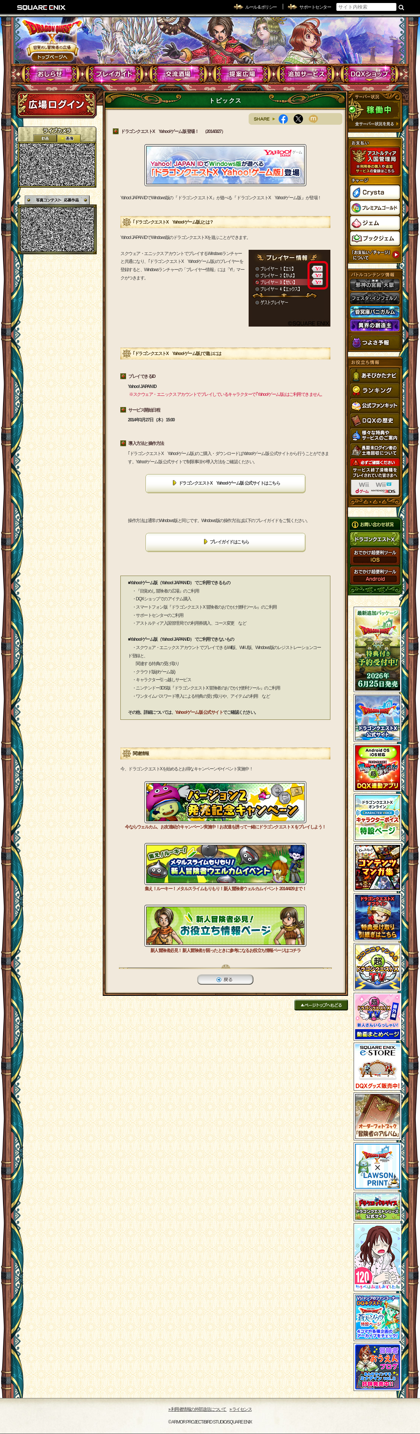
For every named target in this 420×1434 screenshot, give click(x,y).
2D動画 (45, 138)
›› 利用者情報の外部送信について (197, 1409)
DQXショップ (369, 74)
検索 (401, 7)
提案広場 (242, 74)
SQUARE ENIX (41, 7)
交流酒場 (178, 74)
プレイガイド (114, 74)
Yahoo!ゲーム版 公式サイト (199, 712)
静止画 (69, 138)
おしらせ (51, 74)
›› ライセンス (241, 1409)
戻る (225, 979)
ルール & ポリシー (261, 7)
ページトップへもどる (321, 1005)
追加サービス (305, 74)
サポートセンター (315, 7)
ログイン (56, 104)
